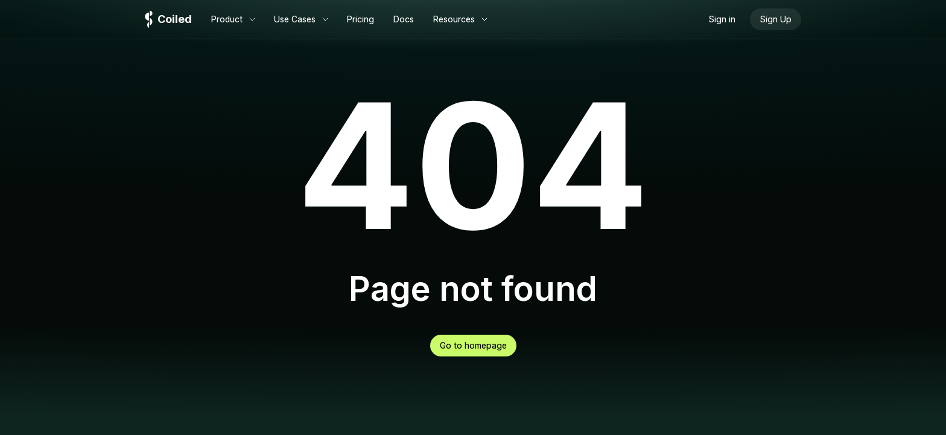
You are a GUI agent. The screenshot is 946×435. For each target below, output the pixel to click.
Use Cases (302, 19)
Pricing (360, 19)
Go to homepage (473, 345)
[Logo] (168, 19)
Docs (403, 19)
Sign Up (776, 19)
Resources (461, 19)
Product (234, 19)
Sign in (721, 19)
